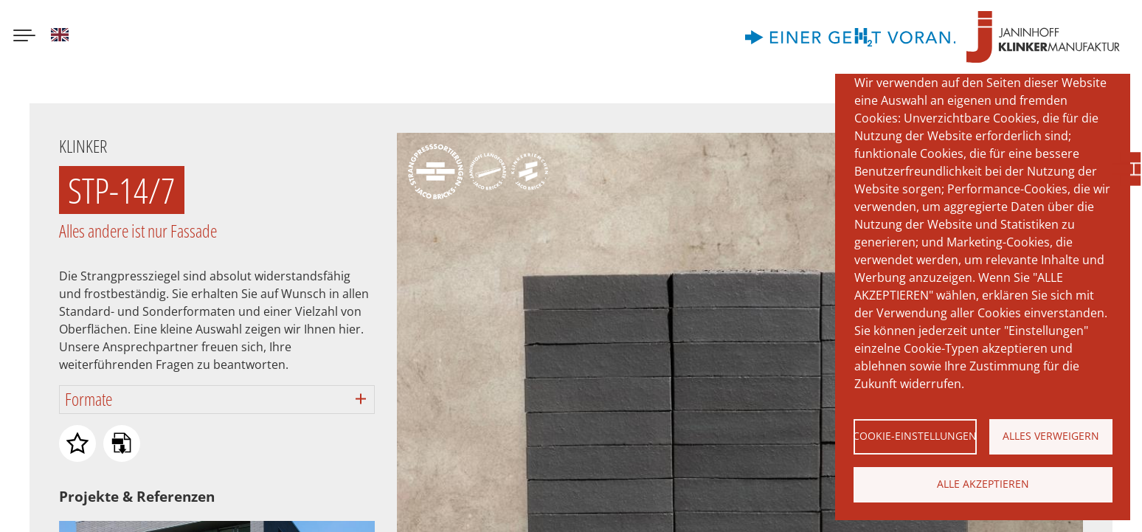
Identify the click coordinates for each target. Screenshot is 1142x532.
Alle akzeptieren (983, 484)
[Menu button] (24, 37)
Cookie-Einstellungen (915, 436)
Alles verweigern (1051, 436)
